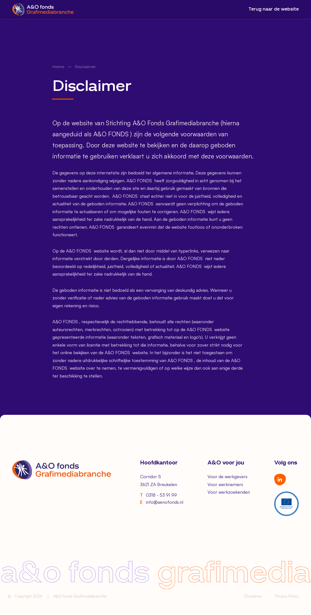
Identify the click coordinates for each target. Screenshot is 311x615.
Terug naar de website (273, 9)
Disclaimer (253, 596)
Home (58, 67)
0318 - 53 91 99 (158, 495)
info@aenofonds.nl (161, 502)
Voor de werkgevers (227, 476)
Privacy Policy (287, 596)
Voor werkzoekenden (228, 492)
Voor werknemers (225, 484)
